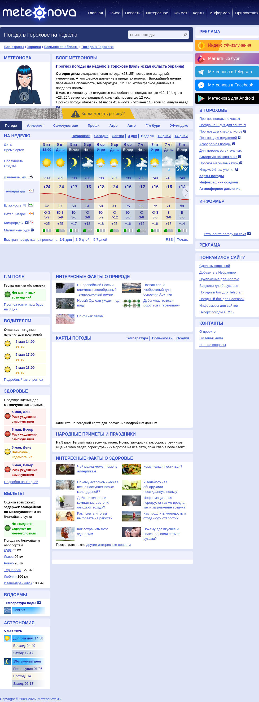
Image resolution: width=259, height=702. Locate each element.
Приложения (246, 13)
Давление (12, 177)
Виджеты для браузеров (218, 286)
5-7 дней (100, 240)
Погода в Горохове (97, 47)
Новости (133, 13)
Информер (220, 13)
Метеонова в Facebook (230, 85)
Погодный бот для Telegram (221, 292)
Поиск (114, 13)
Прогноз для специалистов (220, 131)
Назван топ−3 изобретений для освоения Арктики (157, 289)
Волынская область (61, 47)
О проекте (207, 332)
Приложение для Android (219, 279)
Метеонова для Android (231, 98)
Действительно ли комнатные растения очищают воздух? (93, 502)
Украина (34, 47)
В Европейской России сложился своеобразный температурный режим (96, 289)
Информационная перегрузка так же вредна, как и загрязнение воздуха (164, 502)
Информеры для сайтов (218, 306)
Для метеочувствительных (220, 150)
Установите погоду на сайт (225, 234)
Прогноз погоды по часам (219, 119)
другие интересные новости (108, 545)
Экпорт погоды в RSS (216, 312)
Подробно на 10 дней (21, 482)
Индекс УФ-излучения (229, 45)
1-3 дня (66, 240)
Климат (180, 13)
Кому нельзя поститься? (162, 466)
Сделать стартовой (214, 266)
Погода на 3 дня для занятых (222, 125)
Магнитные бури (17, 230)
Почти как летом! (90, 316)
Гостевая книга (211, 338)
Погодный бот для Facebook (221, 299)
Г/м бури (153, 126)
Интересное (157, 13)
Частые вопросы (212, 345)
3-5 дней (83, 240)
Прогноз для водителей (218, 138)
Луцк (7, 550)
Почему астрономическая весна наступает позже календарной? (97, 487)
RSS (169, 240)
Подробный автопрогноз (23, 379)
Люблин (10, 576)
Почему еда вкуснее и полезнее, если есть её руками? (162, 534)
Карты (198, 13)
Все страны (14, 47)
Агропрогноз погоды (215, 144)
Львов (9, 557)
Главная (95, 13)
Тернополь (12, 570)
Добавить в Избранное (217, 272)
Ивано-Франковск (18, 583)
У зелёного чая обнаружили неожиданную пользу (160, 487)
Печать (182, 240)
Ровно (9, 563)
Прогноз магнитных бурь (219, 163)
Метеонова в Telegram (230, 71)
